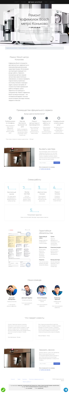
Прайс (46, 2)
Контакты (52, 2)
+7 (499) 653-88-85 (34, 27)
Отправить (56, 162)
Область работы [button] (26, 381)
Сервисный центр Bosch (11, 48)
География (23, 2)
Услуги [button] (16, 2)
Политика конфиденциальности (36, 379)
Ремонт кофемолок (23, 48)
